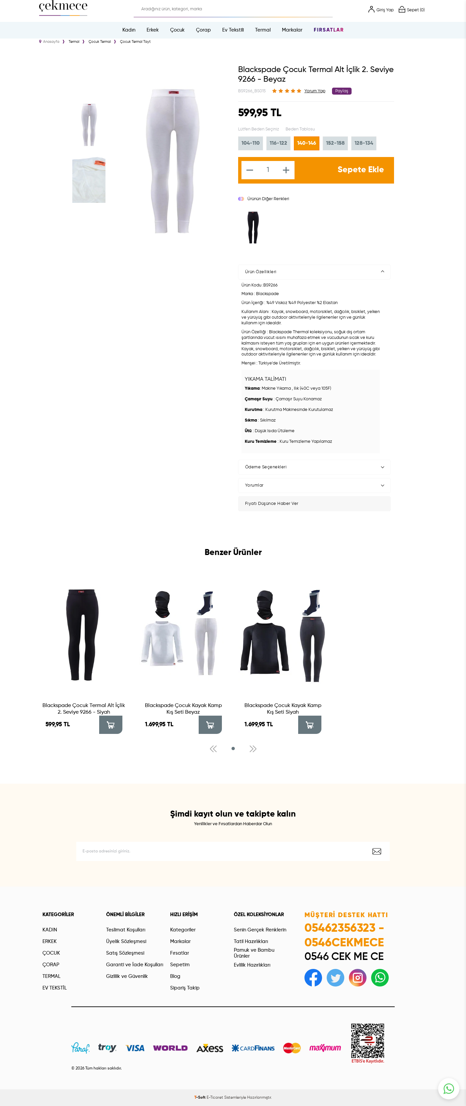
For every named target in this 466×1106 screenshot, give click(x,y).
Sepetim (180, 964)
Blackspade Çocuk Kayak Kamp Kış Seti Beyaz (183, 709)
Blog (175, 976)
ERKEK (49, 941)
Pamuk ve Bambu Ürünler (254, 953)
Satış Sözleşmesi (125, 953)
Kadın (128, 30)
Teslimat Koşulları (125, 929)
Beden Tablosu (300, 129)
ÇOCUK (51, 953)
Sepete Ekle (361, 170)
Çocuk (177, 30)
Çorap (203, 30)
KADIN (49, 929)
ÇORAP (50, 964)
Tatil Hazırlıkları (251, 941)
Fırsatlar (329, 30)
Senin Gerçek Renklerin (260, 929)
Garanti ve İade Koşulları (134, 964)
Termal (263, 30)
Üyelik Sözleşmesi (126, 941)
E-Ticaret (215, 1098)
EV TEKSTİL (54, 988)
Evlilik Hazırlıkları (252, 965)
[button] (233, 748)
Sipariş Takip (185, 988)
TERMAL (51, 976)
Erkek (153, 30)
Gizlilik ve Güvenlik (127, 976)
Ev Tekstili (233, 30)
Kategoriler (183, 929)
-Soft (200, 1098)
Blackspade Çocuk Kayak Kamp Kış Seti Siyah (282, 709)
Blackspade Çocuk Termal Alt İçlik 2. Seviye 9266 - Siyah (83, 709)
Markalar (292, 30)
